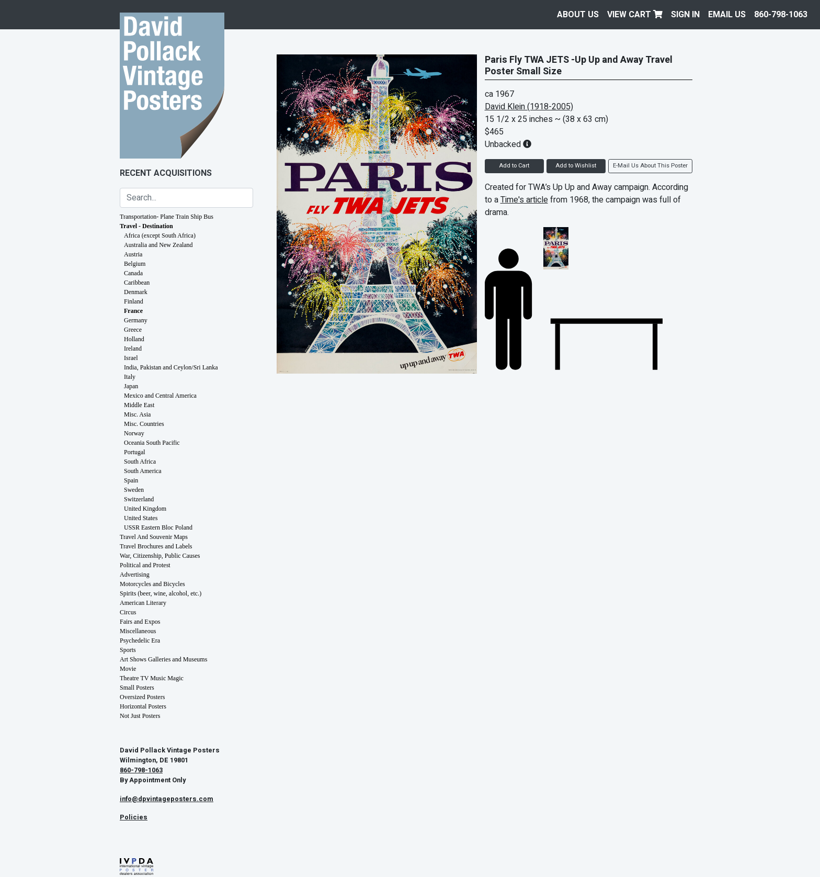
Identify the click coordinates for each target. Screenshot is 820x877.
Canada (133, 273)
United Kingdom (145, 508)
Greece (133, 329)
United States (140, 518)
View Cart (635, 14)
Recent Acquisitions (166, 173)
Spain (131, 480)
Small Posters (137, 687)
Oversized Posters (142, 697)
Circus (128, 612)
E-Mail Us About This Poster (650, 165)
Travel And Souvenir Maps (154, 537)
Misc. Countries (144, 424)
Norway (134, 433)
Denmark (135, 292)
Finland (133, 301)
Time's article (524, 200)
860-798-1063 (780, 14)
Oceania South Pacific (152, 442)
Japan (131, 386)
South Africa (140, 461)
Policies (133, 817)
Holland (134, 339)
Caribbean (137, 282)
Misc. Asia (137, 414)
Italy (129, 376)
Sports (128, 650)
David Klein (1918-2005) (529, 106)
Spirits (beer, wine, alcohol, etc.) (160, 593)
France (133, 310)
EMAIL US (727, 14)
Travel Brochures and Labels (156, 546)
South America (143, 471)
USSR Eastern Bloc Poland (158, 527)
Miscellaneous (138, 631)
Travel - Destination (146, 226)
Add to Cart (514, 165)
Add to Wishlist (575, 165)
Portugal (134, 452)
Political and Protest (145, 565)
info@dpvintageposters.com (166, 799)
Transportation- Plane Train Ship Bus (166, 216)
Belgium (134, 263)
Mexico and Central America (160, 395)
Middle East (139, 405)
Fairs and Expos (140, 621)
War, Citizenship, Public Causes (160, 555)
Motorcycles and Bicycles (152, 584)
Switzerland (139, 499)
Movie (128, 668)
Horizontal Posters (143, 706)
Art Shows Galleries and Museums (163, 659)
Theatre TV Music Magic (152, 678)
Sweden (134, 489)
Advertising (135, 574)
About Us (578, 14)
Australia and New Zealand (158, 245)
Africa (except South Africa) (160, 235)
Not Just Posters (140, 715)
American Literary (143, 602)
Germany (135, 320)
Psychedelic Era (140, 640)
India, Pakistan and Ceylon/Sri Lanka (171, 367)
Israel (131, 358)
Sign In (685, 14)
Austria (133, 254)
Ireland (133, 348)
